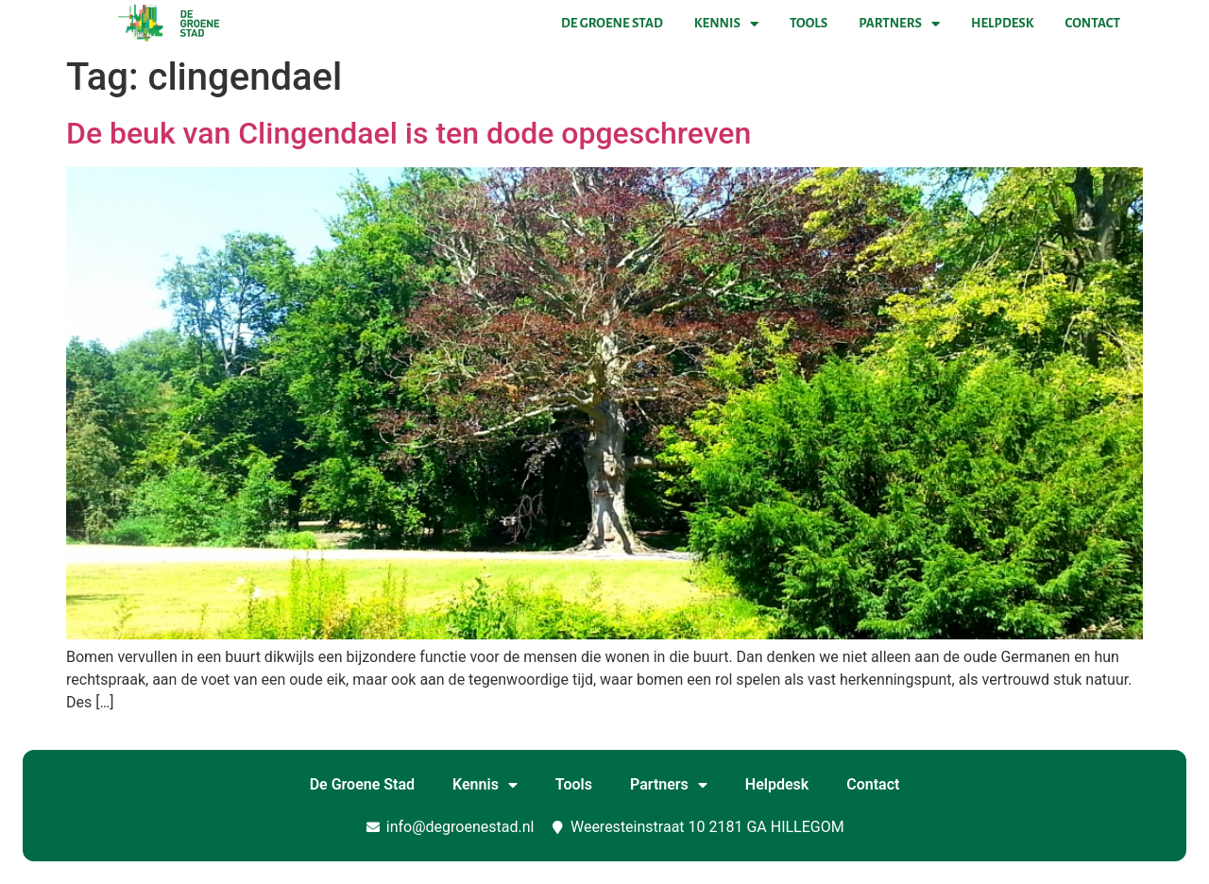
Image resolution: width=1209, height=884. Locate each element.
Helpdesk (1002, 23)
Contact (1092, 23)
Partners (899, 23)
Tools (808, 23)
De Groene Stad (612, 23)
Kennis (726, 23)
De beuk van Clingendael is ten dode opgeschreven (408, 133)
